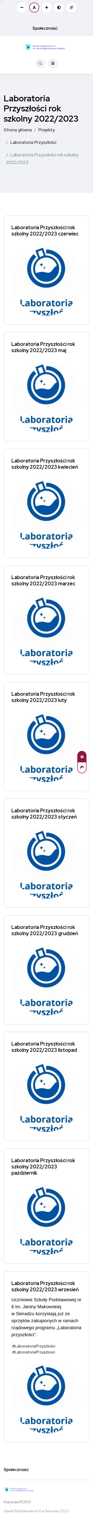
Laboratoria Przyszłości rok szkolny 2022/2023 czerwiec (45, 230)
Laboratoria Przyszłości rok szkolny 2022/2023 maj (43, 347)
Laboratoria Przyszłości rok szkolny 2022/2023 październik (43, 1166)
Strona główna (18, 130)
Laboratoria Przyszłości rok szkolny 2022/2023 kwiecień (44, 463)
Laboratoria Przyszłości (33, 142)
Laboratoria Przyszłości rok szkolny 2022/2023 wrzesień (45, 1286)
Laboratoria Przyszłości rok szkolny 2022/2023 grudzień (44, 930)
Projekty (46, 130)
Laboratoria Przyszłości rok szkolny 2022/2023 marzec (43, 580)
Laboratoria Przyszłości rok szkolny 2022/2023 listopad (44, 1047)
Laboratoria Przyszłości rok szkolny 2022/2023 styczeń (44, 813)
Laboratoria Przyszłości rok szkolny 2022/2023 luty (43, 697)
